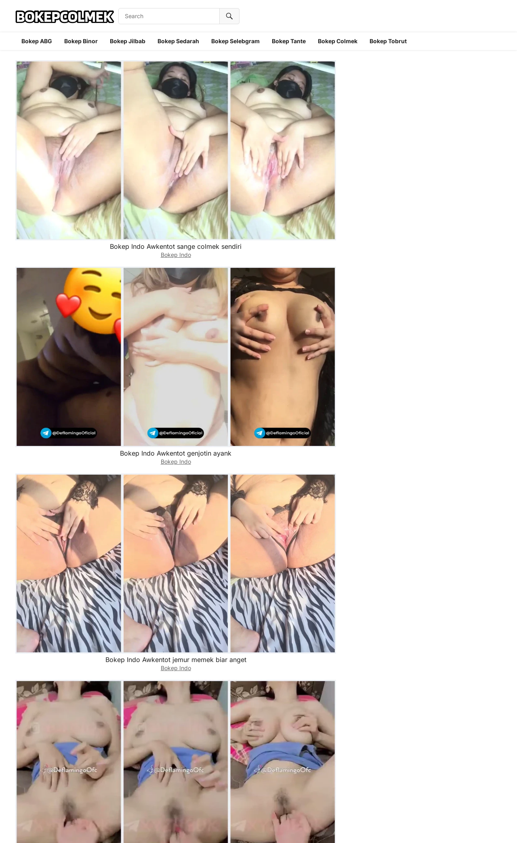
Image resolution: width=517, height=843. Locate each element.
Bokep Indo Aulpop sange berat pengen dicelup (453, 213)
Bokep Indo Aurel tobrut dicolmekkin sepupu (355, 124)
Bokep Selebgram (235, 41)
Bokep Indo (63, 136)
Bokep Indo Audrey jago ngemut (64, 479)
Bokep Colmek (337, 41)
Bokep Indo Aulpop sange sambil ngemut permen (356, 301)
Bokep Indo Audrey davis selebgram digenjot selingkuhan (355, 394)
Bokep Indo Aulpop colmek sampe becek (161, 301)
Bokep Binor (81, 41)
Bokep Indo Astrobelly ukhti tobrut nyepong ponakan (258, 567)
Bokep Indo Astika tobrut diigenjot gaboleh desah (161, 656)
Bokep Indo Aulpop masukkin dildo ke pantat (258, 213)
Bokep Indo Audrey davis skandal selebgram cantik (258, 390)
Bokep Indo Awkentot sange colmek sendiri (63, 124)
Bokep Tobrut (388, 41)
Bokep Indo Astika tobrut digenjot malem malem (63, 656)
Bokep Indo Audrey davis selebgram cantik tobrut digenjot (161, 394)
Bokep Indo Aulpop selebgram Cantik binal (63, 390)
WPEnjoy (325, 827)
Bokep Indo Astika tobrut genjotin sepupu (258, 656)
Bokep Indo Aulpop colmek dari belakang (453, 301)
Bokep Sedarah (178, 41)
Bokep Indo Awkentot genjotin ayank (161, 124)
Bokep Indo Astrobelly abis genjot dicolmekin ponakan (453, 479)
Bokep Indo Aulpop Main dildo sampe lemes (356, 213)
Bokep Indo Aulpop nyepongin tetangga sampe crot (161, 213)
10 (268, 784)
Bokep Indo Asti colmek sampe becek (356, 656)
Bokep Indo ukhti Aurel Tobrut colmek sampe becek (63, 213)
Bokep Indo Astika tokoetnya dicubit (453, 567)
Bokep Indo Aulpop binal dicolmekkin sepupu (63, 301)
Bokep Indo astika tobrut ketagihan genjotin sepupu (356, 567)
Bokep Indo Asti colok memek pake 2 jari (258, 744)
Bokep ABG (36, 41)
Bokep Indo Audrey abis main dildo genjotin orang (453, 390)
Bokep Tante (289, 41)
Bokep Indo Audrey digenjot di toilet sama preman (355, 479)
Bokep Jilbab (127, 41)
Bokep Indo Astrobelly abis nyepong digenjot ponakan (64, 567)
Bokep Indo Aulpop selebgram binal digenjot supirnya (258, 301)
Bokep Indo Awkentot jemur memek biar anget (258, 124)
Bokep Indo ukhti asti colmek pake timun (454, 744)
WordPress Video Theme (279, 827)
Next (289, 784)
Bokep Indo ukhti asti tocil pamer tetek (161, 744)
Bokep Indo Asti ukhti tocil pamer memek (356, 744)
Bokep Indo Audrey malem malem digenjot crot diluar (258, 479)
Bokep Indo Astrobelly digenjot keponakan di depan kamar (161, 567)
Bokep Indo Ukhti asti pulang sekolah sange (63, 744)
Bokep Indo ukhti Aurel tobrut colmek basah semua (453, 124)
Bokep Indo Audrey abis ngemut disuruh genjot (161, 479)
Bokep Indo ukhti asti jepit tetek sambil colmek (453, 656)
